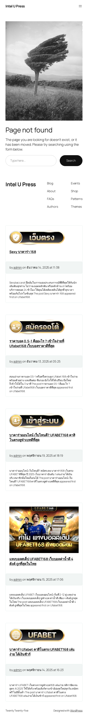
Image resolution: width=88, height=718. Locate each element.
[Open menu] (80, 6)
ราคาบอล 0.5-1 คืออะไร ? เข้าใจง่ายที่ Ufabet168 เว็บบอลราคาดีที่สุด (36, 343)
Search (71, 161)
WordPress (76, 710)
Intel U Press (15, 6)
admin (17, 267)
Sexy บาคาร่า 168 (22, 251)
